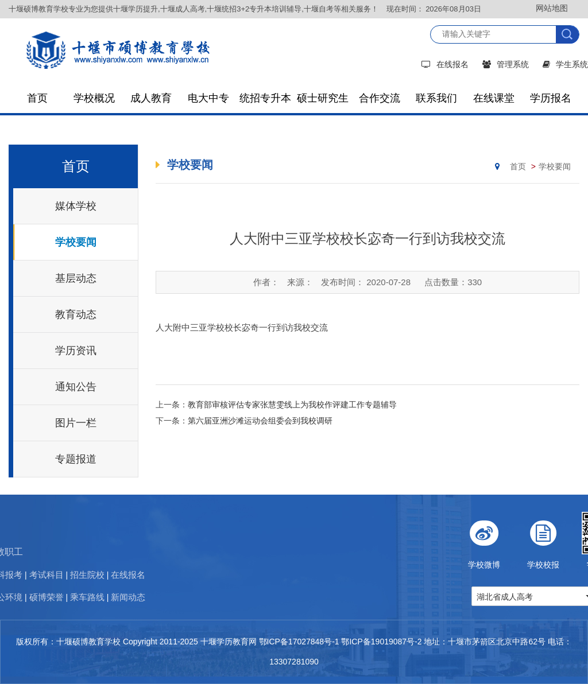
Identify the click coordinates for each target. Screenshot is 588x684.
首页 (37, 98)
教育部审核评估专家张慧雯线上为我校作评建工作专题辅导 (292, 404)
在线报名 (445, 64)
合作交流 (379, 98)
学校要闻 (75, 242)
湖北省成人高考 (540, 596)
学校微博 (519, 540)
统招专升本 (265, 98)
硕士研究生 (323, 98)
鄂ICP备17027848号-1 (299, 641)
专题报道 (75, 459)
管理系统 (505, 64)
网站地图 (552, 8)
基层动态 (75, 278)
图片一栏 (75, 423)
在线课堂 (493, 98)
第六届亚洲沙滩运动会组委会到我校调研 (260, 420)
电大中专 (208, 98)
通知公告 (75, 386)
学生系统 (565, 64)
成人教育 (151, 98)
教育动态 (75, 314)
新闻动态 (57, 597)
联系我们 (436, 98)
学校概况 (94, 98)
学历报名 (550, 98)
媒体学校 (75, 206)
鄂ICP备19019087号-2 (381, 641)
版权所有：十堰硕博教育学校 (68, 641)
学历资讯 (75, 350)
